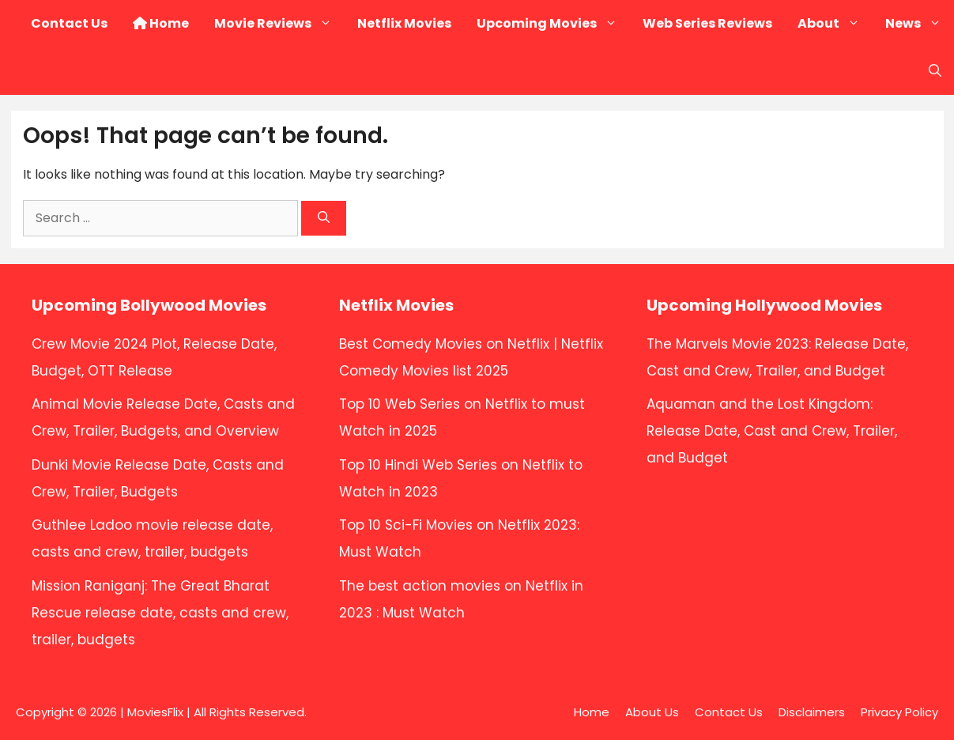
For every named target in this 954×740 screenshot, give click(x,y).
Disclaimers (812, 712)
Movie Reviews (279, 23)
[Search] (323, 218)
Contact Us (69, 23)
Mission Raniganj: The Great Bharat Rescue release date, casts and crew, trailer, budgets (160, 612)
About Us (652, 712)
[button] (935, 71)
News (919, 23)
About (835, 23)
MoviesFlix (155, 712)
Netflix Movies (404, 23)
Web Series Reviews (707, 23)
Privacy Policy (899, 712)
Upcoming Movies (553, 23)
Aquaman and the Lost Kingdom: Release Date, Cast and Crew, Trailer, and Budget (772, 431)
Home (161, 23)
